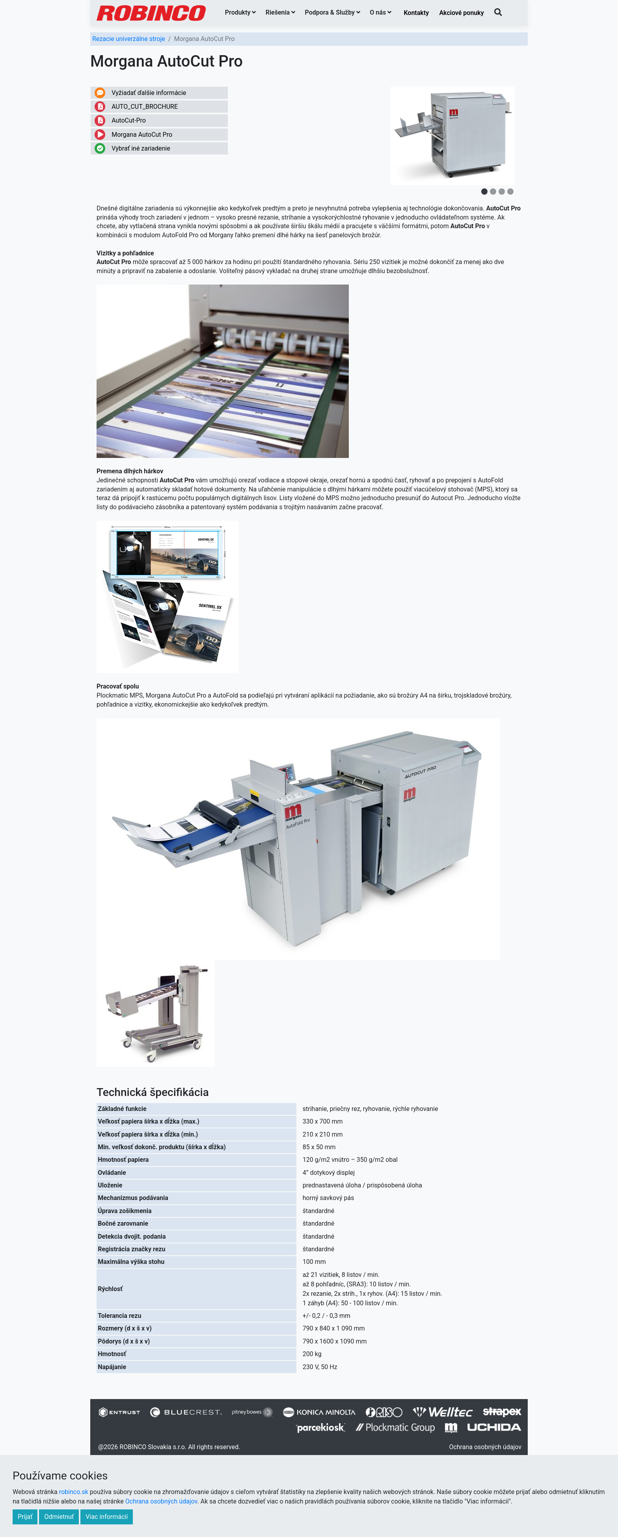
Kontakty (416, 13)
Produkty (240, 12)
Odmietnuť (59, 1516)
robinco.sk (73, 1492)
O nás (380, 12)
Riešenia (280, 12)
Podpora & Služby (333, 12)
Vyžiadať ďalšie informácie (140, 92)
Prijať (25, 1516)
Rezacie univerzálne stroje (128, 39)
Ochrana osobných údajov (485, 1447)
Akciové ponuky (461, 13)
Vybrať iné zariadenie (132, 148)
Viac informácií (107, 1516)
